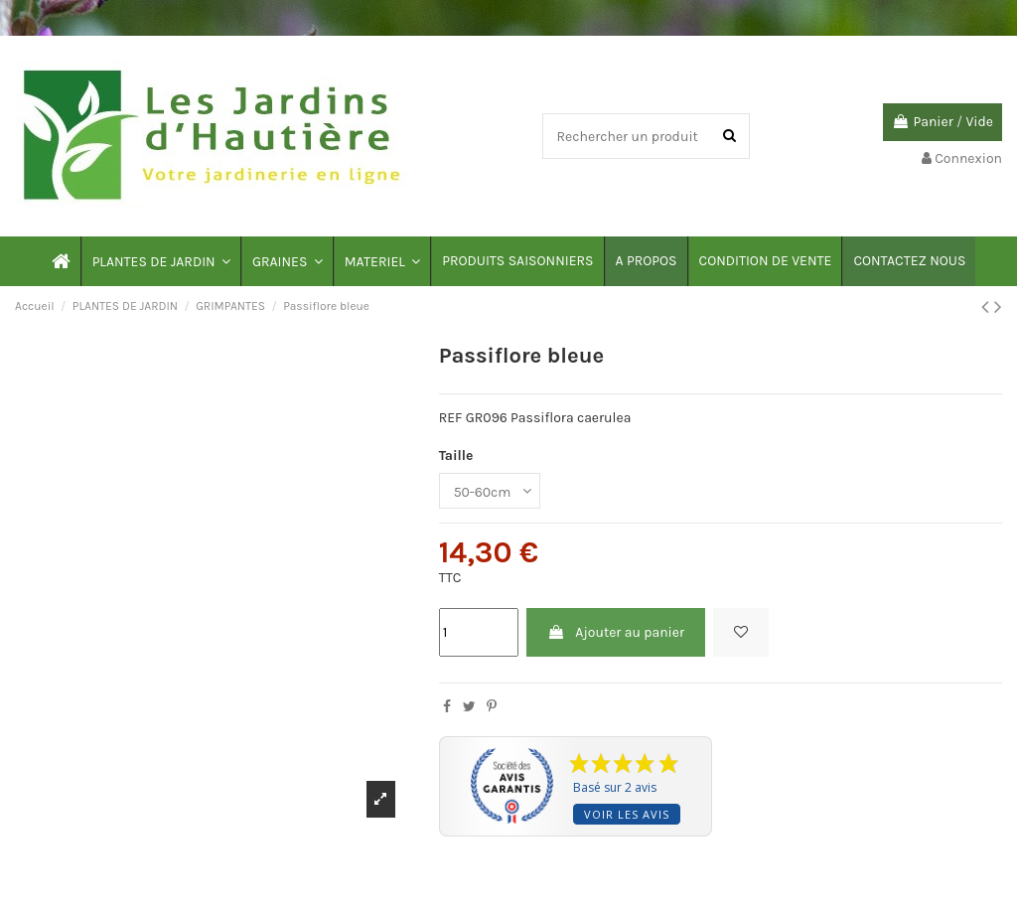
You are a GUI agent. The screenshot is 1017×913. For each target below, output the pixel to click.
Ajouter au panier (615, 632)
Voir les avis (626, 814)
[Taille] (489, 491)
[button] (160, 261)
